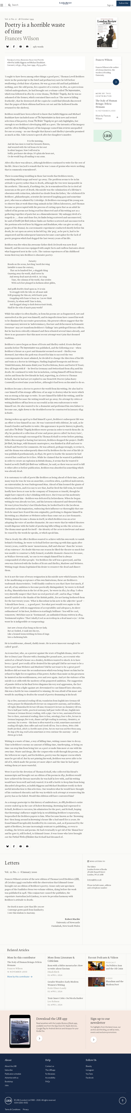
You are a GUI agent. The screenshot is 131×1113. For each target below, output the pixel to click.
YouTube (89, 1073)
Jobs (7, 1084)
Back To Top (122, 1099)
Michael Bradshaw (37, 61)
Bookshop (9, 1080)
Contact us (49, 1065)
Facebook (90, 1077)
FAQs (47, 1080)
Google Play (41, 1027)
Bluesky (89, 1065)
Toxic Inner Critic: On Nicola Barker (65, 997)
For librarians (50, 1073)
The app (50, 1069)
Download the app (51, 1017)
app (66, 1022)
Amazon (68, 1027)
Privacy (26, 1108)
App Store (58, 1025)
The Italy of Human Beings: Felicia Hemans (106, 102)
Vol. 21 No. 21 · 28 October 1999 (19, 18)
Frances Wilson (22, 37)
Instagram (90, 1069)
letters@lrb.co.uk (94, 879)
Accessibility (50, 1077)
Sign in (106, 5)
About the (10, 1065)
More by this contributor (21, 956)
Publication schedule (13, 1073)
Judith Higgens (21, 61)
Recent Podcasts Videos (103, 956)
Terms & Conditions (12, 1108)
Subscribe (119, 5)
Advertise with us (11, 1077)
